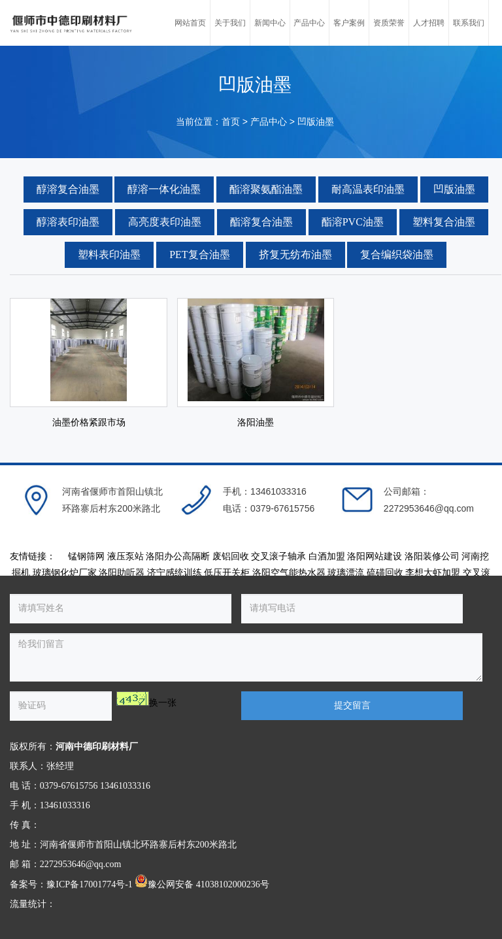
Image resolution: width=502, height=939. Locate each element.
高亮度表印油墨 (164, 221)
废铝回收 (230, 556)
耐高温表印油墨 (368, 189)
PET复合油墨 (199, 254)
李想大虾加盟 (432, 573)
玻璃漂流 (345, 573)
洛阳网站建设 (374, 556)
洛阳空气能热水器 (289, 573)
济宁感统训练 (174, 573)
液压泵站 (125, 556)
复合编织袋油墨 (396, 254)
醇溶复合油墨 (68, 189)
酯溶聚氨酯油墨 (266, 189)
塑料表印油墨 (109, 254)
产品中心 (268, 122)
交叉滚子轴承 (278, 556)
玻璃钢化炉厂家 (65, 573)
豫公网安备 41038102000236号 (202, 884)
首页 (231, 122)
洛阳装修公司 (432, 556)
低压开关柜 (227, 573)
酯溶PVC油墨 (353, 221)
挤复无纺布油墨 (295, 254)
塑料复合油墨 (443, 221)
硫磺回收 (385, 573)
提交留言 (352, 705)
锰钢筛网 (86, 556)
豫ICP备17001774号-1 (89, 884)
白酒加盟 (327, 556)
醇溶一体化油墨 (164, 189)
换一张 (162, 703)
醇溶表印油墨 (68, 221)
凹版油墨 (315, 122)
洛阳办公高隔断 (178, 556)
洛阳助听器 (121, 573)
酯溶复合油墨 (261, 221)
